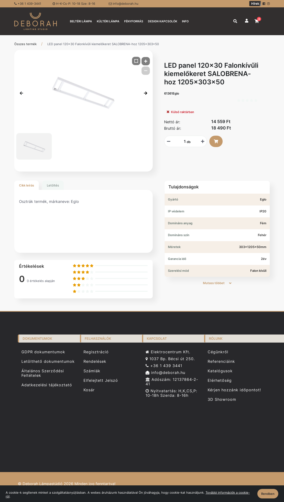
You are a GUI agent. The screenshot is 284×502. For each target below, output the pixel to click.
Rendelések (94, 361)
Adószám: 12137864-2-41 (172, 381)
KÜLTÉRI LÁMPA (108, 21)
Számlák (91, 371)
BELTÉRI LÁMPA (81, 21)
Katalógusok (220, 371)
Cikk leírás (26, 185)
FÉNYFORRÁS (133, 21)
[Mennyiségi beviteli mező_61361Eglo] (183, 141)
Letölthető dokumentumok (48, 361)
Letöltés (53, 185)
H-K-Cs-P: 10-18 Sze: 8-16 (74, 3)
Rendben (267, 494)
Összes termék (25, 44)
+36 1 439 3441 (164, 365)
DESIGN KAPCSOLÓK (162, 21)
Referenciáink (221, 361)
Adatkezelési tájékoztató (46, 385)
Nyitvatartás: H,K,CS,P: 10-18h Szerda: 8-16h (171, 393)
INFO (185, 21)
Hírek (255, 3)
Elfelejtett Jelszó (100, 380)
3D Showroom (222, 399)
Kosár (89, 390)
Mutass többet (217, 283)
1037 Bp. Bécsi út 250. (170, 359)
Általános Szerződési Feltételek (42, 373)
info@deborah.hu (123, 3)
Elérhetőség (220, 380)
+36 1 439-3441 (27, 3)
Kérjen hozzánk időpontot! (234, 390)
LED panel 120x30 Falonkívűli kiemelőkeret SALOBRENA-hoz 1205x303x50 (103, 44)
